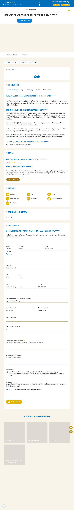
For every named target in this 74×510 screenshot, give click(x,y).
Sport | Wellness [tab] (47, 90)
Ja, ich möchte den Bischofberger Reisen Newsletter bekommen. (25, 390)
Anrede (8, 247)
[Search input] (45, 9)
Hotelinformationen (11, 55)
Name (46, 247)
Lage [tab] (22, 90)
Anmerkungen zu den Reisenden (15, 341)
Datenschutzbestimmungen (43, 374)
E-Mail (8, 285)
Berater (24, 55)
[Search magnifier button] (27, 9)
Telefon (40, 285)
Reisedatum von (10, 308)
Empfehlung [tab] (30, 90)
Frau (10, 249)
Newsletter (9, 383)
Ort (20, 275)
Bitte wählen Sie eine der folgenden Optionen (18, 299)
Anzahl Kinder (14, 327)
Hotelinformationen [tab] (12, 90)
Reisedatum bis (42, 308)
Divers (10, 255)
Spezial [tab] (38, 90)
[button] (68, 10)
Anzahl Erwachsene (11, 318)
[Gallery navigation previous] (35, 77)
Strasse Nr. (9, 266)
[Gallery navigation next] (38, 77)
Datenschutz (9, 370)
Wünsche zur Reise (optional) (14, 356)
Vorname (21, 247)
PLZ (7, 275)
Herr (10, 252)
